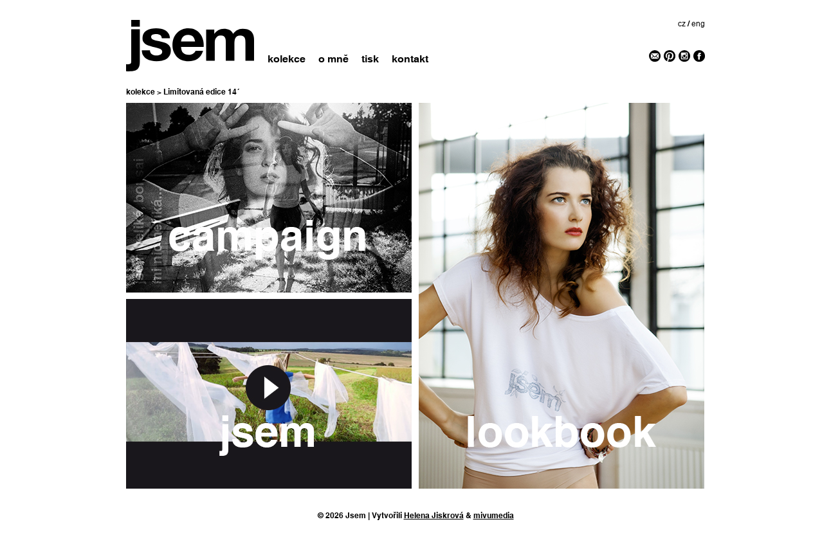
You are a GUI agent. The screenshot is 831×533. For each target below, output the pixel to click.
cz (682, 23)
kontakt (410, 58)
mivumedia (493, 515)
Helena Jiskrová (434, 515)
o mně (333, 58)
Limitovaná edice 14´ (201, 91)
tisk (370, 58)
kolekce (287, 58)
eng (698, 23)
